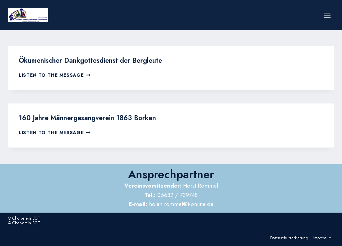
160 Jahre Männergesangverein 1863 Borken (87, 118)
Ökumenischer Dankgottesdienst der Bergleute (90, 60)
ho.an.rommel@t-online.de (171, 204)
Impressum (322, 238)
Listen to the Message (55, 75)
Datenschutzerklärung (289, 238)
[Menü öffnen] (327, 15)
